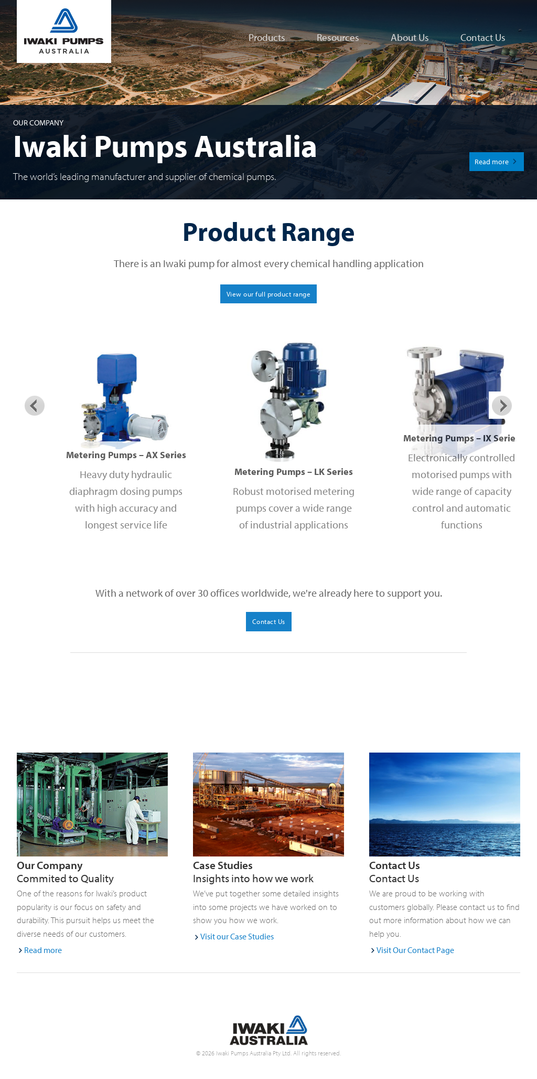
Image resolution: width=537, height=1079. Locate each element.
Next (502, 405)
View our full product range (269, 294)
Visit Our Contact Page (415, 950)
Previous (34, 405)
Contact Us (394, 865)
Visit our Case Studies (237, 936)
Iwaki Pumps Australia (48, 31)
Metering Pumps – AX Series (126, 455)
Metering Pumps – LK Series (293, 472)
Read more (492, 161)
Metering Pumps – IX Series (461, 438)
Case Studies (223, 865)
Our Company (50, 865)
